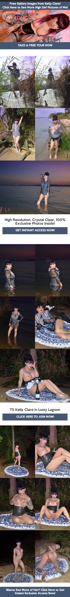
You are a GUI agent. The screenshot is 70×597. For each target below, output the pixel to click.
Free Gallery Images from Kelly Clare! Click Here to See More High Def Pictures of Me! (35, 6)
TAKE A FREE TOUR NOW (35, 45)
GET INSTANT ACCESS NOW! (35, 230)
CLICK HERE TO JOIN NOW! (35, 417)
